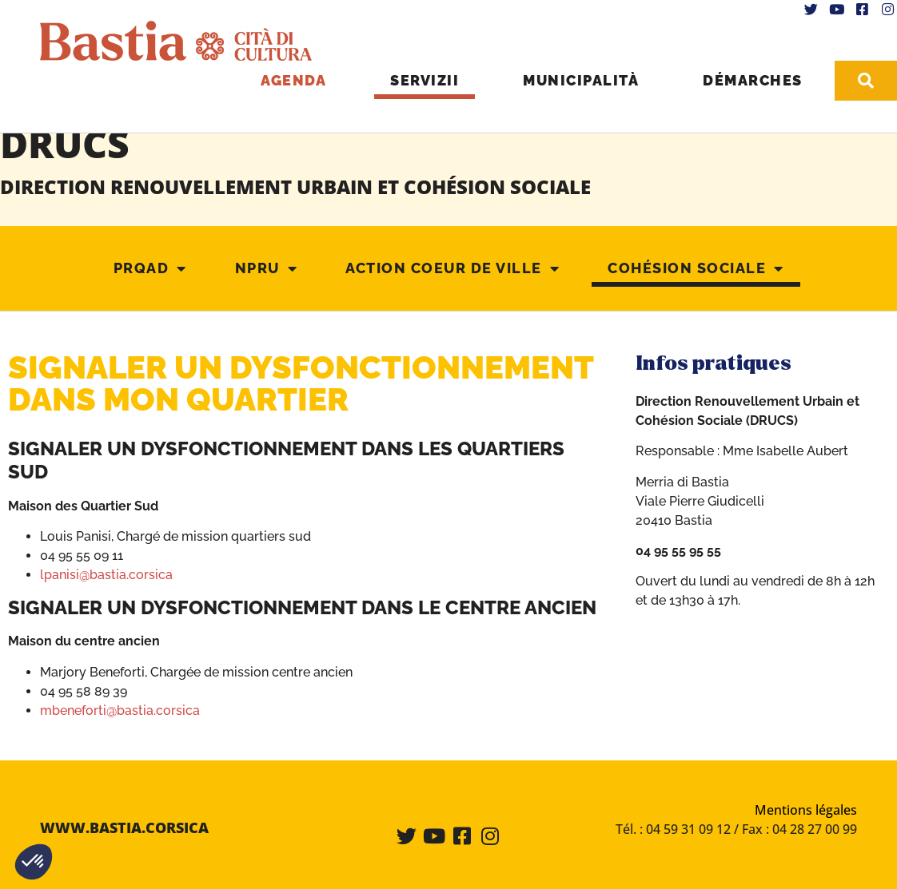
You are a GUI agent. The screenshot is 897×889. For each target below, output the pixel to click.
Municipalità (578, 79)
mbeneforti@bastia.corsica (120, 709)
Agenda (291, 79)
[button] (33, 862)
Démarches (750, 79)
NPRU (266, 268)
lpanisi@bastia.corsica (106, 573)
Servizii (422, 79)
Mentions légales (806, 809)
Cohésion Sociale (696, 268)
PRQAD (150, 268)
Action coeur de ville (452, 268)
